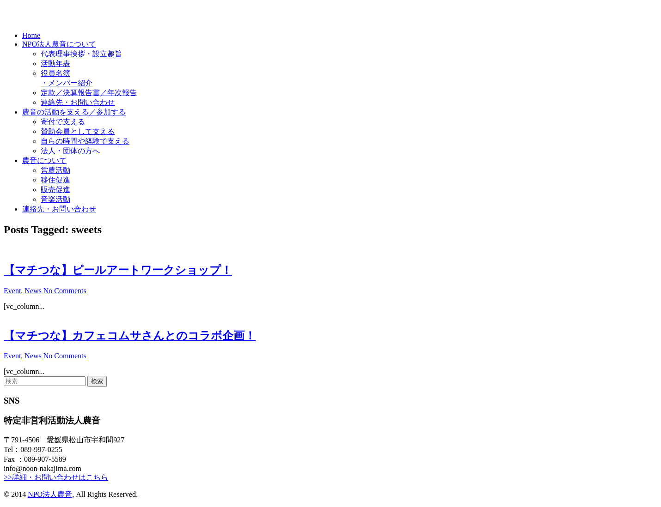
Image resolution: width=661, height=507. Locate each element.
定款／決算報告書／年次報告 (89, 93)
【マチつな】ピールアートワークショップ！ (118, 270)
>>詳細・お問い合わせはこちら (56, 477)
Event (12, 291)
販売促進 (55, 189)
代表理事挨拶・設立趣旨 (81, 54)
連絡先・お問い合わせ (78, 102)
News (32, 291)
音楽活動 (55, 199)
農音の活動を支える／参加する (74, 112)
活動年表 (55, 63)
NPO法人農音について (59, 44)
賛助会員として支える (78, 131)
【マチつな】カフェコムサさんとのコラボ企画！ (130, 336)
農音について (44, 160)
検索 (97, 381)
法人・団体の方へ (70, 151)
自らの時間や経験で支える (85, 141)
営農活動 (55, 170)
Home (31, 35)
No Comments (64, 291)
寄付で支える (63, 122)
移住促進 (55, 180)
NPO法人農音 (50, 494)
